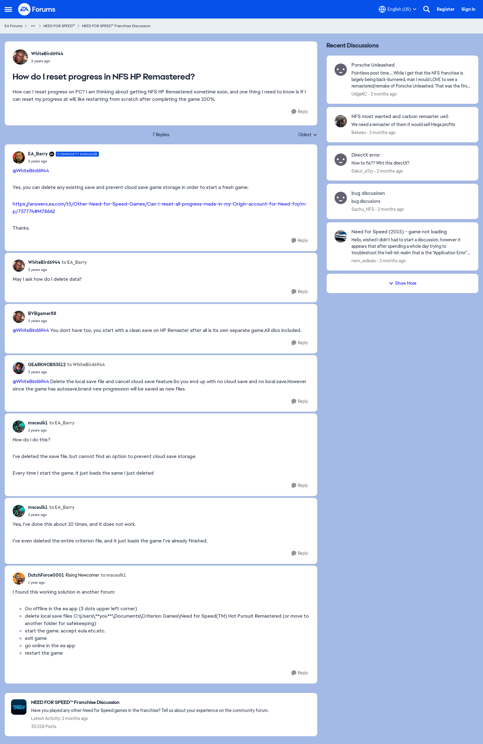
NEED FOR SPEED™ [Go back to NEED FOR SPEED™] (59, 25)
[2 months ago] (382, 94)
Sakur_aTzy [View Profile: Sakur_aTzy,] (362, 171)
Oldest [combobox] (307, 135)
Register (446, 9)
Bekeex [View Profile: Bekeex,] (358, 132)
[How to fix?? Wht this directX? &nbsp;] (410, 163)
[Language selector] (397, 9)
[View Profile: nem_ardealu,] (341, 236)
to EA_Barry (74, 262)
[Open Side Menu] (8, 9)
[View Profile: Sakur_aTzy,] (341, 159)
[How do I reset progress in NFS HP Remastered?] (63, 161)
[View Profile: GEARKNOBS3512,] (19, 368)
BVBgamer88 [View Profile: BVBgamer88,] (42, 313)
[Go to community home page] (37, 9)
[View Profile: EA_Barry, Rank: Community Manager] (19, 157)
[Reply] (299, 112)
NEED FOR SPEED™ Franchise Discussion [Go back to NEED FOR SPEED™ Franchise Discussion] (116, 25)
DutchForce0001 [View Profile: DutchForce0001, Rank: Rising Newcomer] (46, 575)
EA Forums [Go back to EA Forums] (13, 25)
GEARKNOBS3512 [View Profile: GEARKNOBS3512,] (47, 364)
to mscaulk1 (113, 575)
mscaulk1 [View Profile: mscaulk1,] (38, 423)
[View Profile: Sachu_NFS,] (341, 198)
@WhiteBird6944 (31, 170)
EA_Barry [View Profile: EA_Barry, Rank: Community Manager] (38, 154)
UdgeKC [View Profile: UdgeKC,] (359, 94)
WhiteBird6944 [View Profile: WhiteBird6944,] (47, 53)
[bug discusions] (410, 201)
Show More (402, 283)
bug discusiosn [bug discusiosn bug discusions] (368, 193)
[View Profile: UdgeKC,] (341, 69)
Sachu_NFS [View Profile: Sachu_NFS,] (362, 209)
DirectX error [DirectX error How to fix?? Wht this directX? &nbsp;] (365, 155)
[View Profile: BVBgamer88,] (19, 317)
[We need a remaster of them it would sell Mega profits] (410, 124)
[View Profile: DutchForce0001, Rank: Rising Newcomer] (19, 578)
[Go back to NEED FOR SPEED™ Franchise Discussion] (150, 702)
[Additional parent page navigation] (33, 26)
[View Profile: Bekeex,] (341, 121)
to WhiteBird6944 (86, 364)
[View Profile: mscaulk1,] (19, 426)
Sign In (468, 9)
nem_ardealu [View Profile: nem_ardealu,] (363, 261)
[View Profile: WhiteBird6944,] (20, 57)
